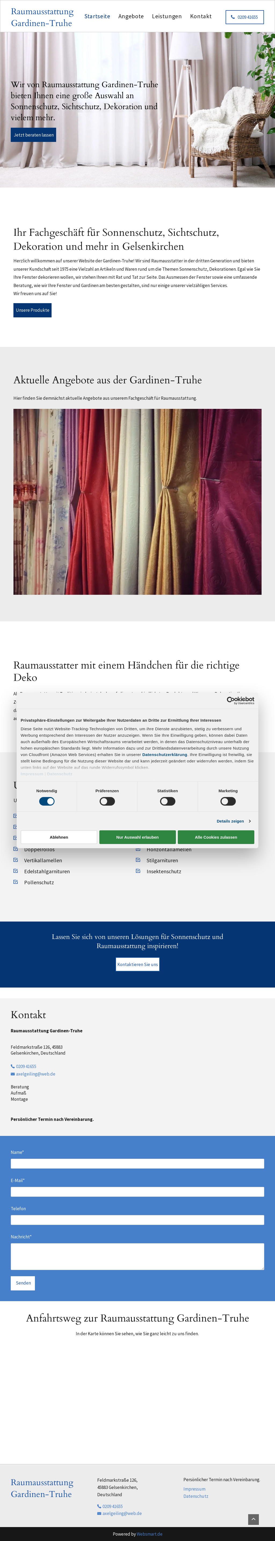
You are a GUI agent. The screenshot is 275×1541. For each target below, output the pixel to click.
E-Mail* (18, 1180)
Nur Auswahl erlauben (137, 837)
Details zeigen (230, 821)
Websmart (147, 1534)
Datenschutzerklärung (164, 754)
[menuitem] (97, 16)
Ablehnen (59, 837)
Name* (17, 1152)
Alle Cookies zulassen (216, 837)
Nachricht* (21, 1237)
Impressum (32, 773)
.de (159, 1534)
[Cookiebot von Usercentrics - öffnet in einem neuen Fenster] (230, 701)
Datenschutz (60, 773)
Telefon (18, 1209)
